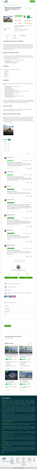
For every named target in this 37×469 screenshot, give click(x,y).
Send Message (11, 277)
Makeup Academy (29, 444)
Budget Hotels (28, 424)
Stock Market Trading (12, 437)
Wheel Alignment (32, 448)
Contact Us (15, 37)
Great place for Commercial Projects (13, 235)
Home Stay (33, 423)
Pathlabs (25, 403)
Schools (7, 414)
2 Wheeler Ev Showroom (12, 450)
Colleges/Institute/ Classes (6, 415)
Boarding (10, 414)
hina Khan (9, 186)
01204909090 (9, 364)
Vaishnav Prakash (10, 199)
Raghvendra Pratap (11, 214)
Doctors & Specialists (9, 400)
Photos (15, 35)
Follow (26, 8)
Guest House (24, 423)
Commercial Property (13, 5)
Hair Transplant (7, 443)
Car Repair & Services (31, 447)
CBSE (14, 414)
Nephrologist (27, 401)
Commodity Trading (19, 437)
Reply (28, 168)
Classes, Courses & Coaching (6, 419)
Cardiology (17, 402)
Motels (20, 423)
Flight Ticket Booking (19, 427)
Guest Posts (18, 462)
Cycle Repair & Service (15, 448)
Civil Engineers (8, 412)
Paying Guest (29, 423)
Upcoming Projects (23, 406)
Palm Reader (12, 421)
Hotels (15, 424)
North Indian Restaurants (28, 431)
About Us (7, 35)
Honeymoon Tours (29, 426)
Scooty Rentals (20, 428)
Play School (28, 414)
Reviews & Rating (22, 35)
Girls (15, 423)
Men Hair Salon (20, 443)
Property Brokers (16, 409)
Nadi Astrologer (16, 420)
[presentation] (11, 322)
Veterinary (28, 403)
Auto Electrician (22, 448)
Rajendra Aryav (10, 230)
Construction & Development (16, 411)
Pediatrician (27, 400)
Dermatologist (32, 400)
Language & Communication (6, 420)
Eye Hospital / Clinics (5, 402)
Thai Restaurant (11, 434)
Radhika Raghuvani (11, 245)
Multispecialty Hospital (31, 402)
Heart (14, 402)
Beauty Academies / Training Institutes (20, 444)
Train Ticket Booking (30, 427)
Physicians (22, 401)
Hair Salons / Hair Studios (14, 443)
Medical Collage (22, 415)
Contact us (18, 458)
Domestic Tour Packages (13, 426)
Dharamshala (4, 424)
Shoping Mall (9, 406)
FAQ (7, 37)
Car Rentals (15, 428)
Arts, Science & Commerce (30, 415)
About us (12, 458)
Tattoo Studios (12, 444)
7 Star (17, 424)
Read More (17, 208)
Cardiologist (14, 401)
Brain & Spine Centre (23, 402)
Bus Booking (25, 427)
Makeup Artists (7, 444)
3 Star (20, 424)
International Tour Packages (21, 426)
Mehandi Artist (10, 445)
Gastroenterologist (4, 401)
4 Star (24, 424)
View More (29, 343)
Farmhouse (8, 424)
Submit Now (8, 325)
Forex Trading (25, 437)
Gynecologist (18, 401)
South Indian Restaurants (20, 431)
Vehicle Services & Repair (14, 447)
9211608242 (23, 364)
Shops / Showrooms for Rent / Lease (23, 410)
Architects (12, 412)
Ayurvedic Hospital (18, 403)
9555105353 (9, 290)
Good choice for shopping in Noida (13, 250)
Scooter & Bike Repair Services (23, 447)
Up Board (19, 414)
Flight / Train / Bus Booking (12, 427)
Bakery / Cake (13, 431)
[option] (8, 130)
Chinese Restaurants (5, 434)
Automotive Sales (4, 449)
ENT (22, 403)
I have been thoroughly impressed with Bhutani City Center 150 (18, 204)
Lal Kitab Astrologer (32, 420)
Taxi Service (24, 428)
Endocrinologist (16, 400)
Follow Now (25, 277)
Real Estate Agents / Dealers (9, 409)
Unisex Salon (31, 443)
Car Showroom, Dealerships (18, 449)
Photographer (28, 406)
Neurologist (22, 400)
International (23, 414)
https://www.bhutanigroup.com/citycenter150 (22, 29)
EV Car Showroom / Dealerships (28, 449)
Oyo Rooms (12, 424)
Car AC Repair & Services (7, 448)
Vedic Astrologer (21, 420)
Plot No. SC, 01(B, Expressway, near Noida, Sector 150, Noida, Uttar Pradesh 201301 (19, 293)
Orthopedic (9, 401)
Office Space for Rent (7, 411)
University (12, 420)
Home (4, 5)
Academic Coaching (15, 419)
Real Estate (7, 5)
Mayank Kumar (10, 157)
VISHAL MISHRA (10, 171)
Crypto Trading (30, 437)
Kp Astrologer (27, 420)
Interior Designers (23, 411)
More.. (3, 452)
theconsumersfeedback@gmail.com (7, 461)
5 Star (22, 424)
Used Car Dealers (10, 449)
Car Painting (27, 448)
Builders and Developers (15, 406)
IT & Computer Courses (22, 419)
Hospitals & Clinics (32, 401)
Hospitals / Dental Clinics (6, 403)
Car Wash (8, 447)
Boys (13, 423)
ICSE (16, 414)
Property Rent (7, 410)
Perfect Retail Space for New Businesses (14, 162)
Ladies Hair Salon (26, 443)
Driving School (33, 414)
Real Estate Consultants (23, 409)
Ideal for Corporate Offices (12, 191)
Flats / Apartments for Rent (13, 410)
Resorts (18, 423)
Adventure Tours (28, 428)
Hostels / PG (10, 423)
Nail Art (6, 445)
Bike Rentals (11, 428)
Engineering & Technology (15, 415)
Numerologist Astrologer (5, 421)
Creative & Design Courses (30, 419)
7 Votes (31, 17)
